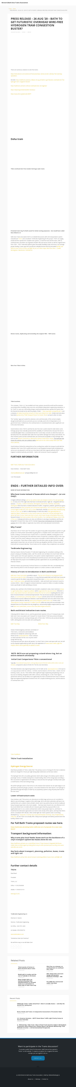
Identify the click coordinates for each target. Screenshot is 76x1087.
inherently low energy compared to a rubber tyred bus (26, 602)
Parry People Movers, (58, 814)
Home (10, 8)
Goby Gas (13, 816)
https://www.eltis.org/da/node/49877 (21, 94)
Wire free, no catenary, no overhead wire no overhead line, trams (55, 968)
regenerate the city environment (48, 591)
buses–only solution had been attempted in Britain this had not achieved (31, 593)
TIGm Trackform (15, 754)
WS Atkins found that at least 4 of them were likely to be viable (34, 413)
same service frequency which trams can (41, 600)
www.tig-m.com (15, 893)
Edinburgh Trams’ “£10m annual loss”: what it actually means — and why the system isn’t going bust (41, 1004)
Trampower (22, 814)
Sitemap (37, 1079)
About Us (30, 1079)
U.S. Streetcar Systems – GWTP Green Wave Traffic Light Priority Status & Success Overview (40, 1019)
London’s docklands (27, 504)
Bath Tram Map (15, 624)
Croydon (19, 504)
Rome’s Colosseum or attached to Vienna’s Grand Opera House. (36, 438)
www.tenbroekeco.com (17, 934)
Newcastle (57, 504)
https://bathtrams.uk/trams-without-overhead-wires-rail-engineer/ (29, 86)
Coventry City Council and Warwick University (38, 814)
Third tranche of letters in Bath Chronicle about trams (26, 967)
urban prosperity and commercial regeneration (34, 507)
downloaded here (23, 635)
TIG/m (20, 239)
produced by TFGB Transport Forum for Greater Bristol (32, 415)
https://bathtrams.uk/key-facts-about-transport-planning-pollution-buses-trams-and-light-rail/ (36, 857)
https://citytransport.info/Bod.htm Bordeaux (23, 90)
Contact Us (38, 1058)
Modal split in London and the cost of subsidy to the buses (27, 975)
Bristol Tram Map (43, 624)
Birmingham (37, 504)
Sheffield (50, 504)
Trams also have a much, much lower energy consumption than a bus (43, 515)
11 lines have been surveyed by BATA (51, 411)
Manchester (44, 504)
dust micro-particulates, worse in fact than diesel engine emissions (32, 606)
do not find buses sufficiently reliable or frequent (28, 597)
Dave (23, 32)
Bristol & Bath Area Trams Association (15, 3)
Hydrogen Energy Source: (22, 766)
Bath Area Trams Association (19, 575)
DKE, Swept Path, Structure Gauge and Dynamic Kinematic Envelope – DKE (55, 975)
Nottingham (14, 505)
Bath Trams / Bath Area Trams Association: (23, 465)
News (14, 8)
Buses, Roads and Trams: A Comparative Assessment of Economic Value (39, 1012)
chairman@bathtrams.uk (17, 473)
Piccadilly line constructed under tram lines (55, 982)
